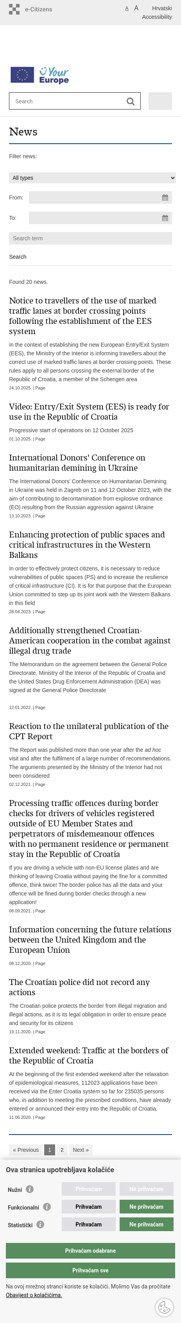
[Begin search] (130, 101)
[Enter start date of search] (100, 197)
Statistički (20, 1225)
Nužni (15, 1190)
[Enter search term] (43, 101)
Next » (81, 1150)
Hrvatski (162, 8)
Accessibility (157, 17)
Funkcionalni (23, 1207)
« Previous (26, 1150)
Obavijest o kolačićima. (34, 1295)
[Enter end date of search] (100, 218)
